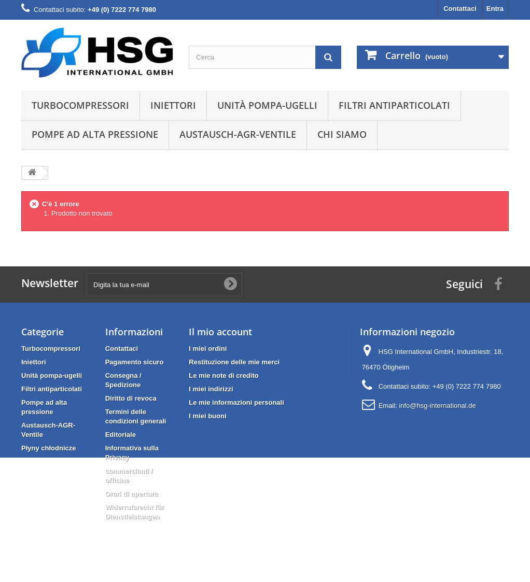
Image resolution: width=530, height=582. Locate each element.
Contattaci (460, 8)
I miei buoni (207, 416)
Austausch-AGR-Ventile (237, 134)
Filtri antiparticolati (394, 105)
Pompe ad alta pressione (95, 134)
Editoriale (120, 434)
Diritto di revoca (131, 398)
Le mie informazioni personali (236, 402)
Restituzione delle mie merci (234, 362)
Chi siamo (342, 134)
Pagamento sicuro (134, 362)
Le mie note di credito (223, 375)
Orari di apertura (131, 494)
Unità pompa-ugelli (267, 105)
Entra (495, 8)
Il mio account (220, 331)
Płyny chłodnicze (48, 448)
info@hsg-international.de (437, 405)
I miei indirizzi (211, 389)
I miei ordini (208, 348)
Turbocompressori (80, 105)
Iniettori (173, 105)
